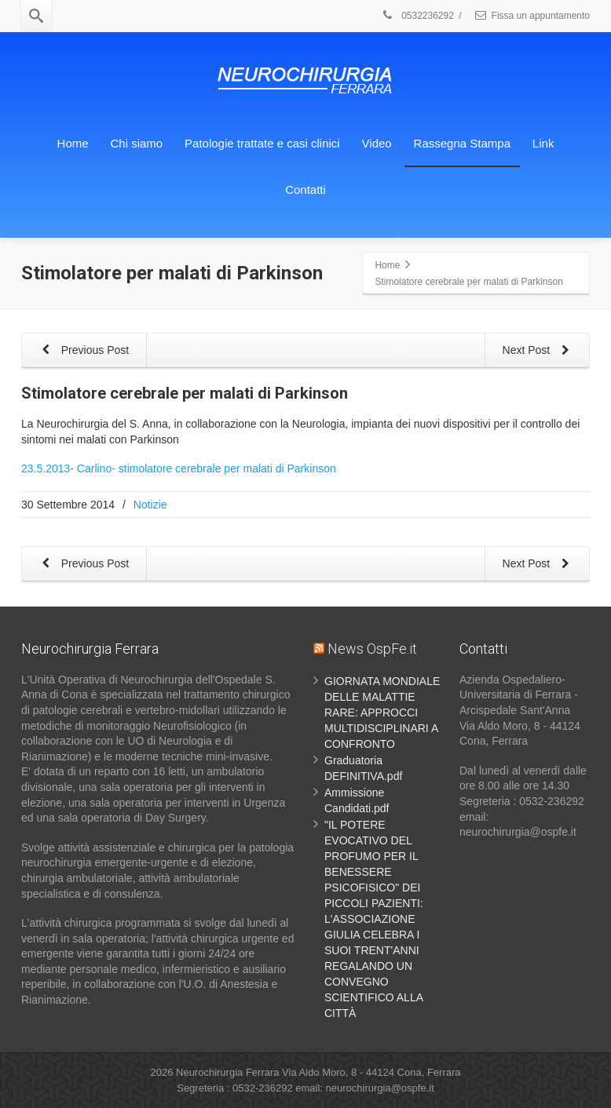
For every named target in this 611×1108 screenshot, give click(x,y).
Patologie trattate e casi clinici (262, 143)
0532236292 (417, 15)
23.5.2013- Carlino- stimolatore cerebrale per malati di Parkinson (178, 468)
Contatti (305, 189)
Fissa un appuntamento (532, 15)
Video (377, 143)
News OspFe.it (372, 648)
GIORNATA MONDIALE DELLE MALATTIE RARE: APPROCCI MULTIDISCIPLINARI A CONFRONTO (382, 712)
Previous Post (82, 351)
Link (543, 143)
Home (73, 143)
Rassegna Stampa (462, 143)
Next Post (538, 351)
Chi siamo (137, 143)
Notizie (150, 504)
